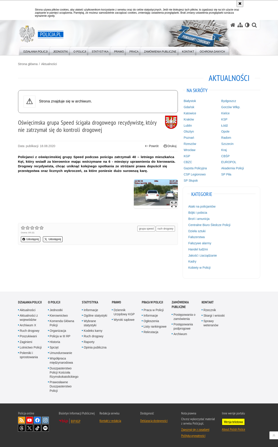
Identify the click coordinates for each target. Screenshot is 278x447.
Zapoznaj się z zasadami (195, 429)
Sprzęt (54, 347)
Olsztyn (189, 131)
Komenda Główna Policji (62, 323)
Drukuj (170, 146)
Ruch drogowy (30, 330)
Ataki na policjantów (201, 206)
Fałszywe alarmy (199, 243)
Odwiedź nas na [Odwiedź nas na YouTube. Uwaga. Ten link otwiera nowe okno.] (29, 420)
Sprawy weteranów (210, 323)
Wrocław (189, 150)
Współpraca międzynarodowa (61, 360)
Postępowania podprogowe (183, 326)
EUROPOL (228, 162)
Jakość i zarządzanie (202, 255)
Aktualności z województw (29, 317)
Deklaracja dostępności (154, 420)
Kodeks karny (93, 330)
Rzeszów (190, 144)
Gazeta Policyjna (195, 168)
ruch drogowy (165, 228)
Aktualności (49, 64)
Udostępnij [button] (30, 239)
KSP (224, 119)
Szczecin (227, 144)
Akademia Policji (232, 168)
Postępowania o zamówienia (184, 317)
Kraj (224, 150)
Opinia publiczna (95, 347)
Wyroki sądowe (124, 319)
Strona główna (28, 64)
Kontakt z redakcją (110, 420)
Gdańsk (189, 107)
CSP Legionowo (195, 174)
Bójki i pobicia (197, 212)
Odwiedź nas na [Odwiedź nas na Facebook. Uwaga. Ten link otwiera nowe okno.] (37, 420)
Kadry (192, 261)
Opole (225, 131)
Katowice (190, 113)
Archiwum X (28, 325)
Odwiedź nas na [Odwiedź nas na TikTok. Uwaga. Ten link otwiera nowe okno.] (37, 428)
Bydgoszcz (228, 101)
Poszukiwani (28, 336)
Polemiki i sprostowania (29, 355)
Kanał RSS (21, 420)
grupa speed (146, 228)
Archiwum (180, 334)
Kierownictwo (59, 315)
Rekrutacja (151, 332)
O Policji (54, 302)
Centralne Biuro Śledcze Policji (209, 225)
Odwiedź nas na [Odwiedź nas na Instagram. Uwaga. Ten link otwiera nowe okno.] (45, 420)
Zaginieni (26, 342)
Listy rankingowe (155, 326)
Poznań (189, 137)
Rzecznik (209, 310)
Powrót (151, 146)
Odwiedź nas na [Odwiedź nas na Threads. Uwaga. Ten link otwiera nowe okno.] (21, 428)
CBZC (188, 162)
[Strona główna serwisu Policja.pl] (232, 25)
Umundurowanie (61, 353)
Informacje (91, 310)
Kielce (225, 113)
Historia (55, 342)
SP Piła (226, 174)
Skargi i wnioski (214, 315)
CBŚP (225, 156)
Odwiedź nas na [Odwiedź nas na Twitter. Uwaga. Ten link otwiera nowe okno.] (29, 428)
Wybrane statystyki (90, 323)
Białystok (190, 101)
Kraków (189, 119)
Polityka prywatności (193, 435)
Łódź (224, 125)
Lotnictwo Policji (31, 347)
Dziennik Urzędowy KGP (124, 312)
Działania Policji (30, 302)
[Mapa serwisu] (240, 25)
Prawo (116, 302)
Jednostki (56, 310)
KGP (187, 156)
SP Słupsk (191, 180)
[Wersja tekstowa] (247, 25)
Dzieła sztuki (197, 231)
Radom (226, 137)
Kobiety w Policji (199, 267)
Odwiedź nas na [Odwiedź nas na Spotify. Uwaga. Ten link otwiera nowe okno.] (45, 428)
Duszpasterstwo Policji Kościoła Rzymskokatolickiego (64, 372)
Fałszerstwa (196, 237)
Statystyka (90, 302)
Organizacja (58, 330)
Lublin (188, 125)
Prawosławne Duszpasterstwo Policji (61, 386)
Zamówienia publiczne (180, 304)
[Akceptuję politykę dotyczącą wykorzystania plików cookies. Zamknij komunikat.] (240, 3)
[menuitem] (35, 50)
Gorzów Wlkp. (230, 107)
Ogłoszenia (151, 321)
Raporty (89, 342)
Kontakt (208, 302)
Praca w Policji (152, 302)
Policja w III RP (60, 336)
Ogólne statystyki (95, 315)
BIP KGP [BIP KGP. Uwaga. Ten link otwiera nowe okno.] (75, 421)
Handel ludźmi (198, 249)
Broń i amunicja (199, 219)
